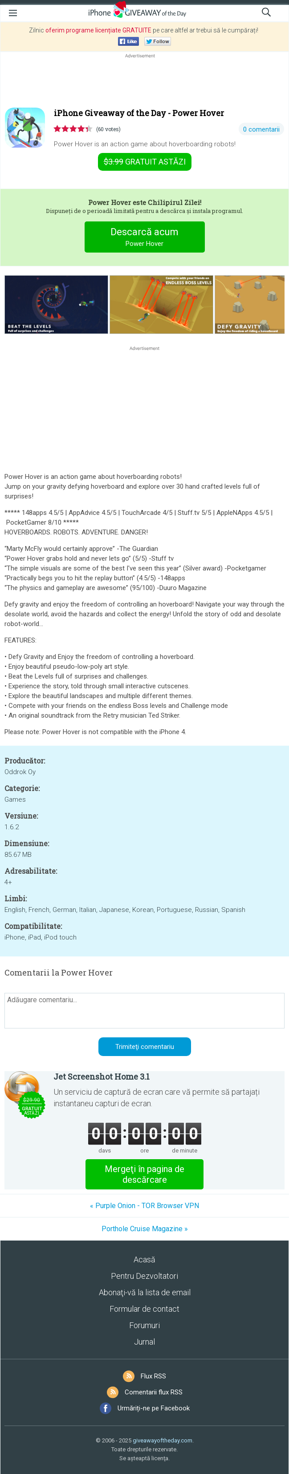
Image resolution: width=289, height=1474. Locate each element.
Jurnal (144, 1341)
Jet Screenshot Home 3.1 (101, 1076)
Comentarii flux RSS (154, 1392)
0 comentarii (261, 129)
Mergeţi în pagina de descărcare (144, 1174)
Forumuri (144, 1325)
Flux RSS (153, 1376)
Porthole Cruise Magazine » (145, 1229)
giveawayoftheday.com (162, 1440)
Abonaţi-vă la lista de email (145, 1292)
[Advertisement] (144, 81)
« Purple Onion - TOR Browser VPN (144, 1205)
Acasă (144, 1259)
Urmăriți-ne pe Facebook (154, 1408)
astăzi (145, 161)
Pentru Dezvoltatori (144, 1276)
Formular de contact (144, 1308)
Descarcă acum (144, 238)
